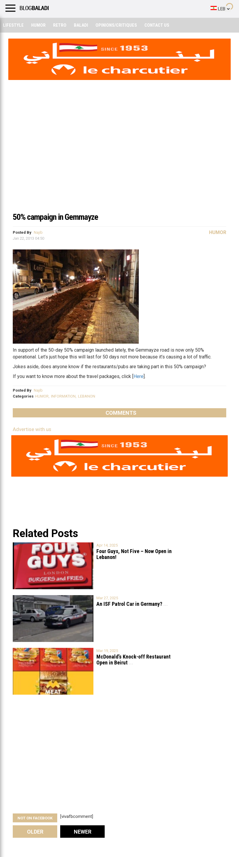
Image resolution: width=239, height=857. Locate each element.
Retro (59, 25)
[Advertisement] (119, 164)
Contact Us (156, 25)
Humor (38, 25)
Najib (38, 232)
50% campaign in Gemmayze (55, 217)
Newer (82, 832)
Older (35, 832)
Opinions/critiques (116, 25)
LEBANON (86, 396)
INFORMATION (63, 396)
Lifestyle (13, 25)
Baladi (81, 25)
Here (138, 376)
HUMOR (42, 396)
